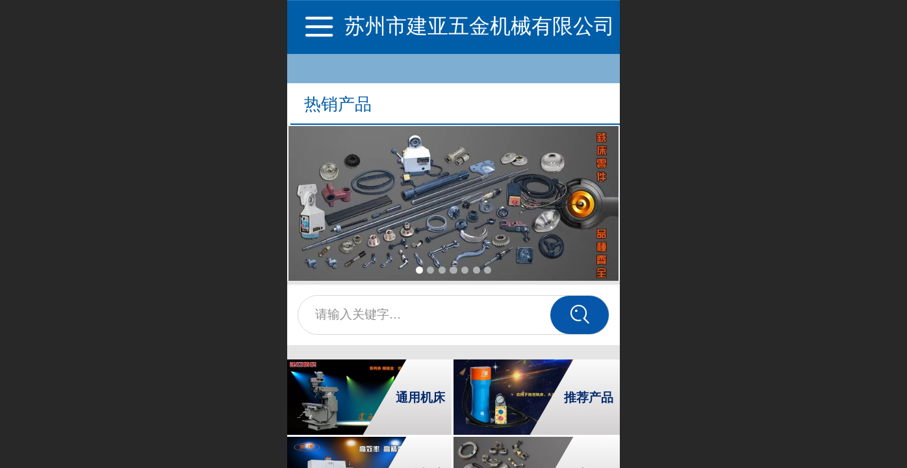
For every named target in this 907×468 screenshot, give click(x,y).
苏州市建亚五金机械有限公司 (479, 26)
